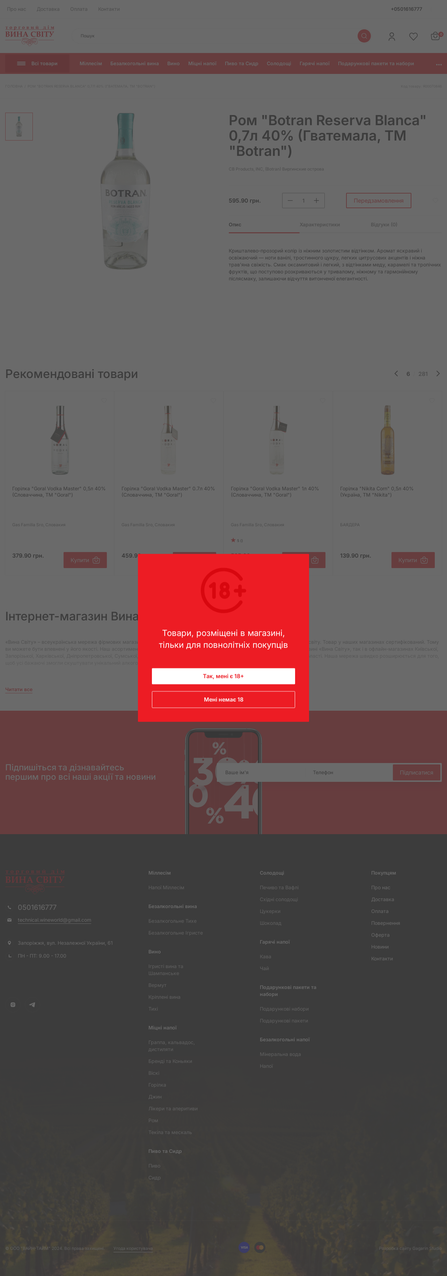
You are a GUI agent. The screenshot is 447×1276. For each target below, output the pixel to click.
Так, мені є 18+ (223, 676)
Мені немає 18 (223, 699)
